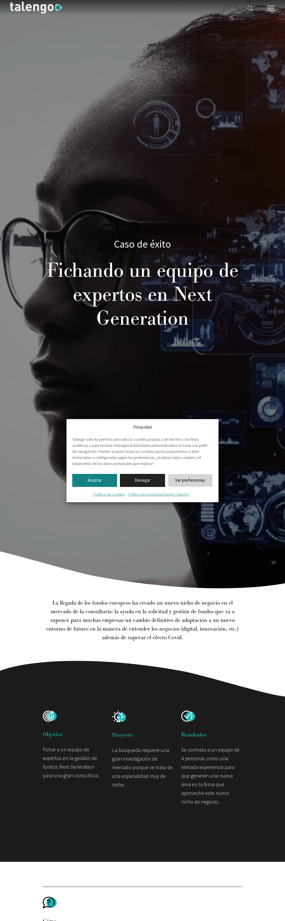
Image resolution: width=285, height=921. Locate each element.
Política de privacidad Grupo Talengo (158, 494)
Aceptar (95, 480)
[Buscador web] (250, 8)
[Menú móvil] (271, 8)
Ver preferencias (190, 480)
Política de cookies (109, 494)
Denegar (142, 480)
